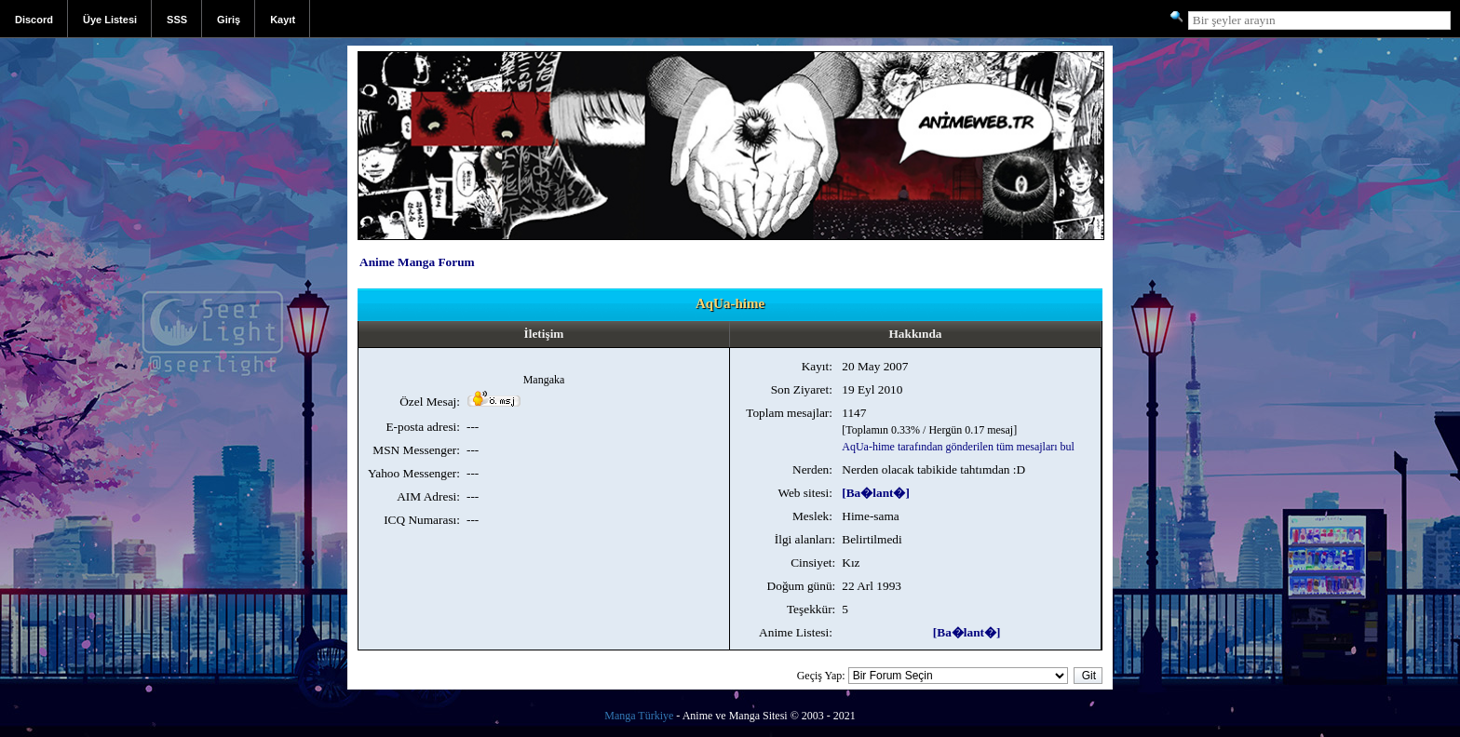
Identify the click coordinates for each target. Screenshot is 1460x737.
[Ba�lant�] (876, 493)
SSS (177, 19)
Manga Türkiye (638, 715)
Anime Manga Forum (417, 262)
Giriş (228, 19)
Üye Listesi (110, 19)
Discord (34, 19)
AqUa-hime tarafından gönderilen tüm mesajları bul (958, 446)
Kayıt (282, 19)
